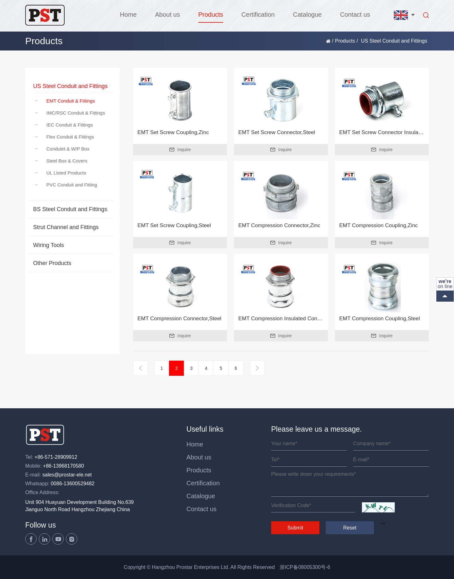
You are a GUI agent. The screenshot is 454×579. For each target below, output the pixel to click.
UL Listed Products (60, 172)
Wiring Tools (48, 245)
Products (210, 14)
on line (445, 284)
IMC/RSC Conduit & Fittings (70, 112)
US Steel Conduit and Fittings (70, 86)
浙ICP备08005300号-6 (305, 567)
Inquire (180, 149)
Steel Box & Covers (61, 160)
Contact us (355, 14)
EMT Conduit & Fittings (65, 100)
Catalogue (307, 14)
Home (128, 14)
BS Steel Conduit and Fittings (70, 209)
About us (167, 14)
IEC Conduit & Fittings (64, 124)
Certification (258, 14)
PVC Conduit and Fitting (66, 184)
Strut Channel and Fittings (66, 227)
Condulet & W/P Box (62, 148)
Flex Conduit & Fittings (64, 136)
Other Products (52, 263)
